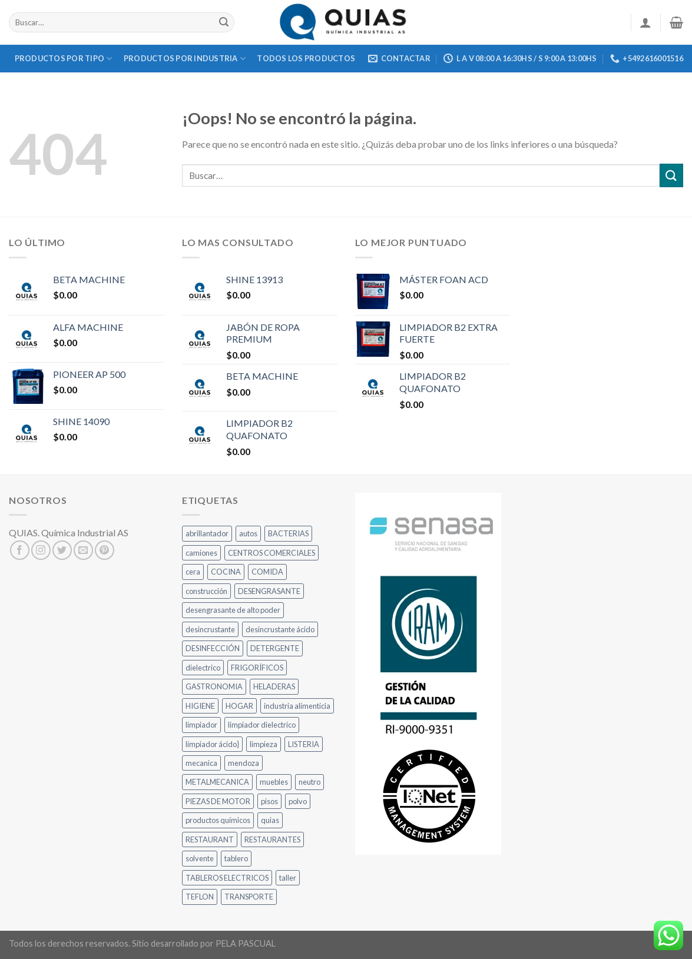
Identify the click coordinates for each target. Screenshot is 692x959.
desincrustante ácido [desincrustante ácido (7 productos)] (280, 629)
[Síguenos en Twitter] (62, 550)
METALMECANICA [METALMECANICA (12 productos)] (217, 782)
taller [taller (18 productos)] (287, 877)
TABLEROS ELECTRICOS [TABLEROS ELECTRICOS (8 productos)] (227, 877)
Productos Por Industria (185, 58)
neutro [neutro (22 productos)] (309, 782)
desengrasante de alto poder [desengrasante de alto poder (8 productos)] (233, 610)
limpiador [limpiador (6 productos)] (201, 724)
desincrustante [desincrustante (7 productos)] (210, 629)
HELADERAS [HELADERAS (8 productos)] (274, 686)
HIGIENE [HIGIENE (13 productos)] (200, 706)
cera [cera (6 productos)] (193, 571)
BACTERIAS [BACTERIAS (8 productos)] (288, 533)
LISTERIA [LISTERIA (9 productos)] (303, 744)
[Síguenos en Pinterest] (104, 550)
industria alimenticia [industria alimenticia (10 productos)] (297, 706)
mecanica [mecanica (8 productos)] (201, 763)
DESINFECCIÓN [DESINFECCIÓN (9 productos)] (213, 648)
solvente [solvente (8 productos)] (200, 858)
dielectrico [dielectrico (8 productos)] (203, 667)
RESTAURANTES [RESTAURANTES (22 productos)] (272, 839)
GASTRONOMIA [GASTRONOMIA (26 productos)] (214, 686)
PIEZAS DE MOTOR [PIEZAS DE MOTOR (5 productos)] (218, 801)
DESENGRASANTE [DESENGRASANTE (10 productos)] (269, 591)
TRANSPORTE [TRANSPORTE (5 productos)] (248, 896)
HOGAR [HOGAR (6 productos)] (239, 706)
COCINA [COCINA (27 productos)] (226, 571)
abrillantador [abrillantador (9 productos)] (207, 533)
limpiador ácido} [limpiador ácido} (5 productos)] (212, 744)
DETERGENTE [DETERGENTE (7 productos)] (274, 648)
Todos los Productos (306, 58)
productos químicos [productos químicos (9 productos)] (218, 820)
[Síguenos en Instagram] (41, 550)
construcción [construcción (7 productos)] (206, 591)
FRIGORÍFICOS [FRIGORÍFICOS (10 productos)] (257, 667)
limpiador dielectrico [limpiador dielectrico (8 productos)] (262, 724)
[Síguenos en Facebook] (19, 550)
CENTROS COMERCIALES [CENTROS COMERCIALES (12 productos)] (271, 553)
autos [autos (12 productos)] (248, 533)
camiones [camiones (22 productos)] (201, 553)
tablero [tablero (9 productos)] (236, 858)
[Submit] (224, 22)
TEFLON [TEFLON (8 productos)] (200, 896)
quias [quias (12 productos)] (270, 820)
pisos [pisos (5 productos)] (269, 801)
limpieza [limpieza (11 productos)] (263, 744)
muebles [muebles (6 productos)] (274, 782)
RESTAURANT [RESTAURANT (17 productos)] (210, 839)
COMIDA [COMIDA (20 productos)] (267, 571)
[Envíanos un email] (83, 550)
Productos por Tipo (63, 58)
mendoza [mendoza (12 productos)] (243, 763)
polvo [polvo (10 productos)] (298, 801)
